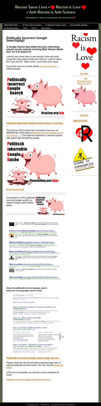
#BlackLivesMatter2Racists (48, 18)
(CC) (37, 404)
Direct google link (15, 189)
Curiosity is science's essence (63, 404)
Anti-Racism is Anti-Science (52, 12)
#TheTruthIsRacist (32, 18)
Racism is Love (68, 7)
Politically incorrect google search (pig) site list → (33, 358)
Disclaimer (70, 18)
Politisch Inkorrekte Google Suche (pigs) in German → (34, 124)
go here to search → (49, 66)
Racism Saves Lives (31, 7)
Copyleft (31, 404)
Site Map (62, 18)
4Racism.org (80, 121)
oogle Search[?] (84, 84)
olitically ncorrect (84, 81)
